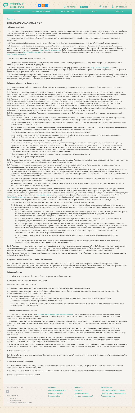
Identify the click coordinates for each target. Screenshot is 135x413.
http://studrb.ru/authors (16, 54)
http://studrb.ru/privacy (32, 52)
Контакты (70, 6)
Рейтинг (93, 11)
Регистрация (121, 6)
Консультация (67, 11)
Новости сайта (54, 396)
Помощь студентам (55, 393)
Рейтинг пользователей (84, 396)
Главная (16, 11)
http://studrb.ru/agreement (50, 50)
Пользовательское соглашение (113, 390)
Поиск (84, 7)
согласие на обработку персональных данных (55, 314)
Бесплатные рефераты (41, 11)
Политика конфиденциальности (113, 393)
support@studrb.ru (44, 195)
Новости (119, 11)
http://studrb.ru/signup (100, 67)
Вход (105, 6)
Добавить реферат (82, 393)
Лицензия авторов (108, 396)
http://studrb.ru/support (16, 197)
